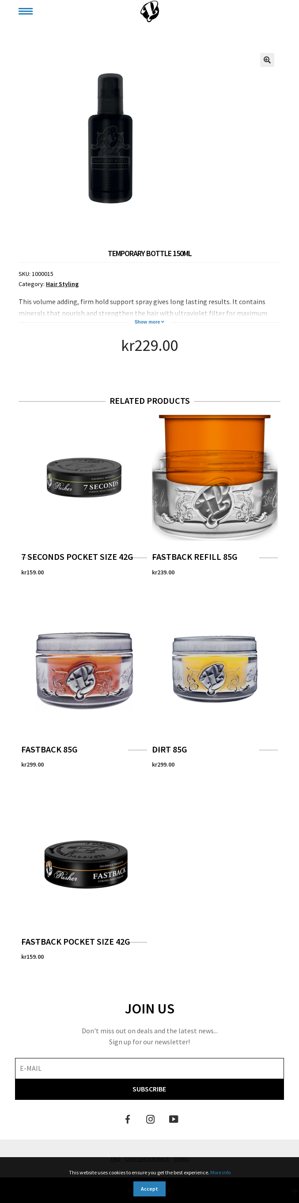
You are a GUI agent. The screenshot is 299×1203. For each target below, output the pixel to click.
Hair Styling (62, 284)
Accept (149, 1188)
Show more (150, 321)
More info (220, 1172)
